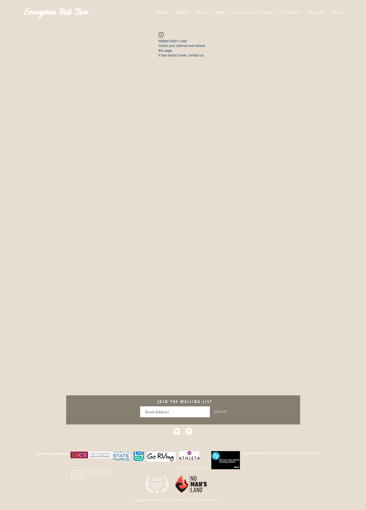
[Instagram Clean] (177, 431)
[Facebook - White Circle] (189, 431)
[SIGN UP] (220, 412)
